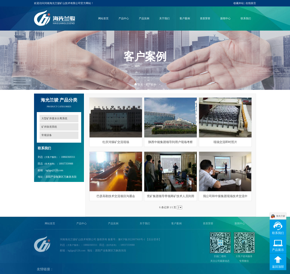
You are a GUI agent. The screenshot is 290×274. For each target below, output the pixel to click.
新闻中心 (225, 18)
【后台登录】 (153, 240)
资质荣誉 (205, 18)
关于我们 (164, 18)
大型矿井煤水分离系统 (54, 118)
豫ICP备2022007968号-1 (131, 240)
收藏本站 (239, 3)
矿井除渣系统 (49, 126)
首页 (140, 84)
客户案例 (185, 18)
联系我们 (246, 18)
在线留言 (251, 3)
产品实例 (144, 18)
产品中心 (124, 18)
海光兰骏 (280, 216)
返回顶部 (278, 266)
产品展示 (278, 249)
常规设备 (46, 135)
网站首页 (103, 18)
